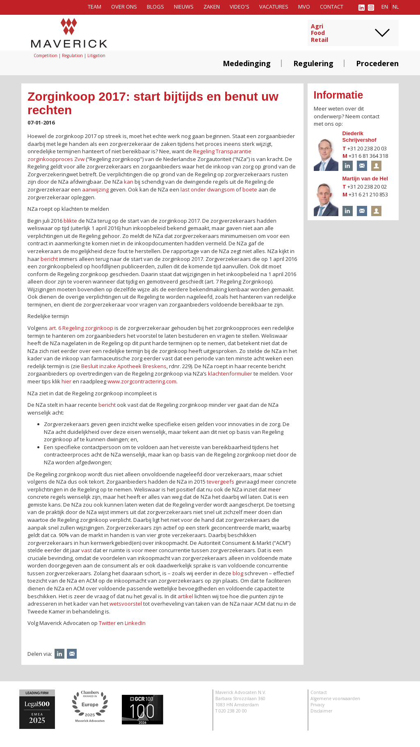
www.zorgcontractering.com (141, 381)
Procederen (377, 63)
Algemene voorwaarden (335, 698)
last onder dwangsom (207, 189)
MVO (304, 6)
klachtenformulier (230, 373)
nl (396, 6)
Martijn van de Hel (365, 178)
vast (86, 550)
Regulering (313, 63)
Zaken (211, 6)
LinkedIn (135, 623)
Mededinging (247, 63)
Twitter (107, 623)
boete (249, 189)
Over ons (124, 6)
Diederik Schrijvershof (359, 136)
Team (94, 6)
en (384, 6)
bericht (49, 259)
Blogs (155, 6)
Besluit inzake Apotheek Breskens (124, 366)
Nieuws (184, 6)
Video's (239, 6)
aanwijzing (95, 189)
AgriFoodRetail (319, 33)
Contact (331, 6)
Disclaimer (321, 711)
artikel (185, 596)
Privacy (317, 705)
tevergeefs (220, 481)
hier (66, 381)
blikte (70, 220)
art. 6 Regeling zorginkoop (81, 328)
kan (128, 181)
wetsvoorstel (126, 603)
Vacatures (273, 6)
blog (238, 573)
